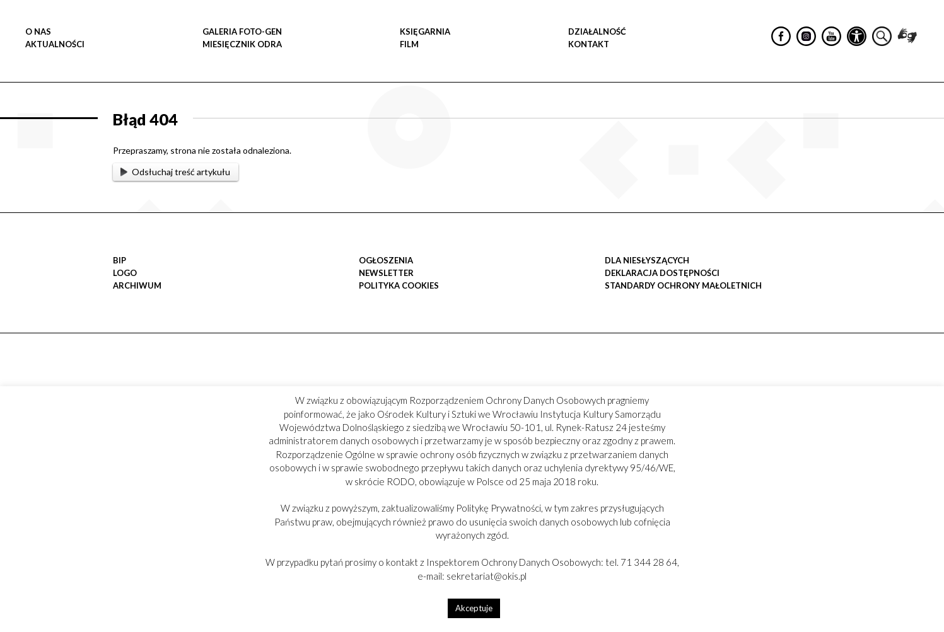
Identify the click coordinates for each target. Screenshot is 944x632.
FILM (409, 44)
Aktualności (54, 44)
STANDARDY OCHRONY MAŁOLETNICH (683, 285)
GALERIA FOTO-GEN (242, 31)
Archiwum (137, 285)
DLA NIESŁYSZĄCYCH (647, 260)
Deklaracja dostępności (662, 273)
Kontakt (588, 44)
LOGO (125, 273)
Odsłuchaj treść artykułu (175, 171)
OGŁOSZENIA (386, 260)
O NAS (38, 31)
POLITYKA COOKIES (399, 285)
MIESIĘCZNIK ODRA (242, 44)
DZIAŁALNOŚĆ (597, 31)
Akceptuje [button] (473, 608)
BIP (119, 260)
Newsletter (386, 273)
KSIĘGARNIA (425, 31)
